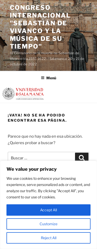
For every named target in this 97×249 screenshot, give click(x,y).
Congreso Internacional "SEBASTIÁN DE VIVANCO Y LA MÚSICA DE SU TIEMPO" (40, 27)
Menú (48, 78)
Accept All (48, 210)
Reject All (48, 238)
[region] (48, 205)
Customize (48, 224)
